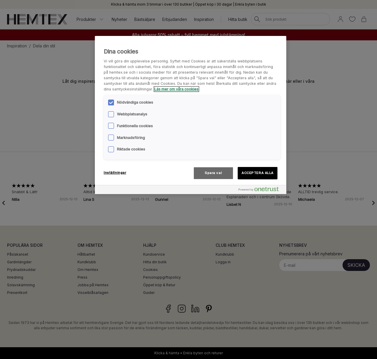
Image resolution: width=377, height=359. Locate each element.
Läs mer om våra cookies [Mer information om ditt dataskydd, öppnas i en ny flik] (176, 89)
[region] (190, 115)
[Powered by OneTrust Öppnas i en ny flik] (261, 190)
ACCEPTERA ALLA (258, 173)
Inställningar (115, 173)
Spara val (213, 173)
